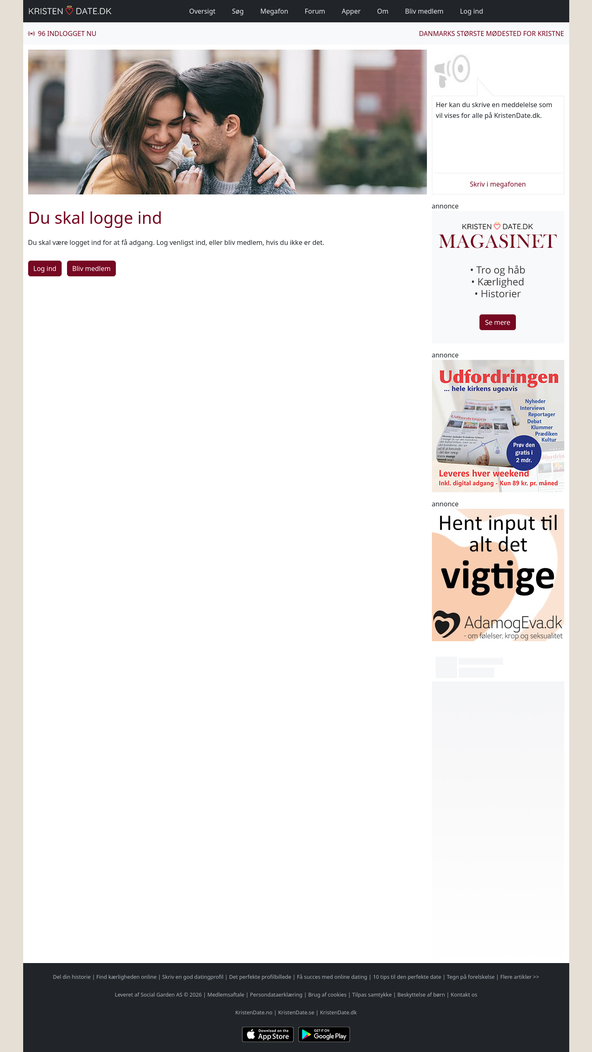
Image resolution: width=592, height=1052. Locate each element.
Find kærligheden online (126, 976)
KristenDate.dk (338, 1012)
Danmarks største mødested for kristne (491, 33)
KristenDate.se (296, 1012)
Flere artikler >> (519, 976)
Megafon (274, 11)
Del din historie (72, 976)
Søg (238, 11)
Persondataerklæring (276, 994)
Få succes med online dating (332, 976)
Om (382, 11)
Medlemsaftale (225, 994)
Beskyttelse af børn (421, 994)
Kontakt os (464, 994)
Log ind (471, 11)
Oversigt (202, 11)
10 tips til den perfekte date (407, 976)
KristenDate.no (254, 1012)
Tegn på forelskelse (470, 976)
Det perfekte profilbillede (260, 976)
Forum (315, 11)
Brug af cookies (327, 994)
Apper (351, 11)
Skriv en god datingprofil (192, 976)
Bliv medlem (424, 11)
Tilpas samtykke (372, 994)
